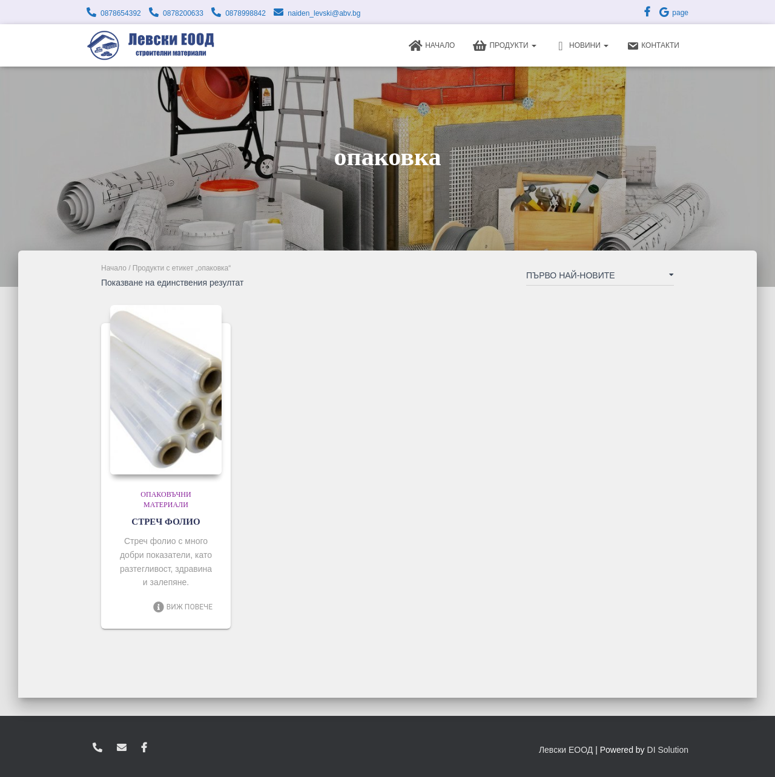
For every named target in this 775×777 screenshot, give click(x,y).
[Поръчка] (600, 278)
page (673, 12)
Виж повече (183, 607)
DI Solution (667, 750)
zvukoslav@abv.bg (122, 748)
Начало (432, 46)
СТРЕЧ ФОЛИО (165, 521)
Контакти (653, 46)
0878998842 (245, 13)
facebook (144, 748)
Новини (581, 46)
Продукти (504, 46)
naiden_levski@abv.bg (324, 13)
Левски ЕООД (566, 750)
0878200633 (183, 13)
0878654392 (121, 13)
